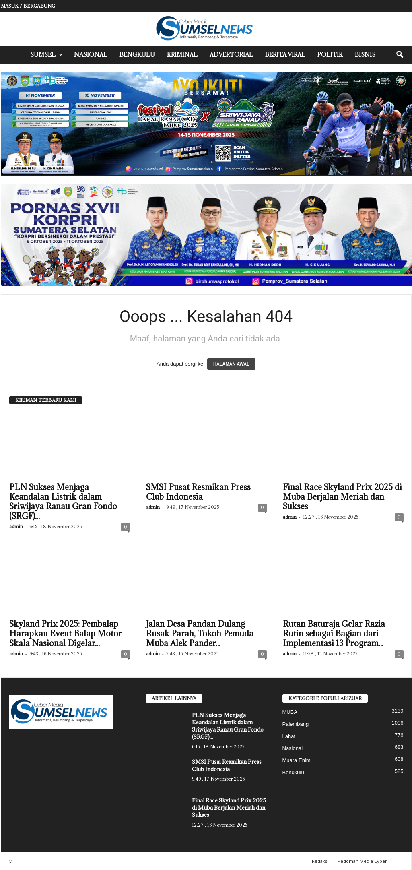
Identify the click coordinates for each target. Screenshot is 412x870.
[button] (399, 55)
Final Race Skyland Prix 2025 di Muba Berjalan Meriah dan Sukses (342, 497)
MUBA (290, 712)
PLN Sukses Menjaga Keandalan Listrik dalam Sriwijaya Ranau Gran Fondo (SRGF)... (63, 501)
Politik (330, 54)
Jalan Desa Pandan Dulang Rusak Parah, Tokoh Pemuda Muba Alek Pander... (199, 634)
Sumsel (46, 55)
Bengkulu (137, 54)
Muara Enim (296, 760)
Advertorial (231, 54)
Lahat (289, 736)
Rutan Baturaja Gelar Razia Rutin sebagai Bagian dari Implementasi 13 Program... (334, 634)
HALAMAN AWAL (231, 364)
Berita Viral (285, 54)
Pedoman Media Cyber (362, 861)
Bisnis (365, 54)
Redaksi (320, 861)
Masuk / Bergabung (28, 6)
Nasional (90, 54)
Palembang (295, 724)
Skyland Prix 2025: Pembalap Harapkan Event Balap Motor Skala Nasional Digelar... (65, 634)
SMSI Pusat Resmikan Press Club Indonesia (198, 492)
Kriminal (182, 54)
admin (16, 526)
